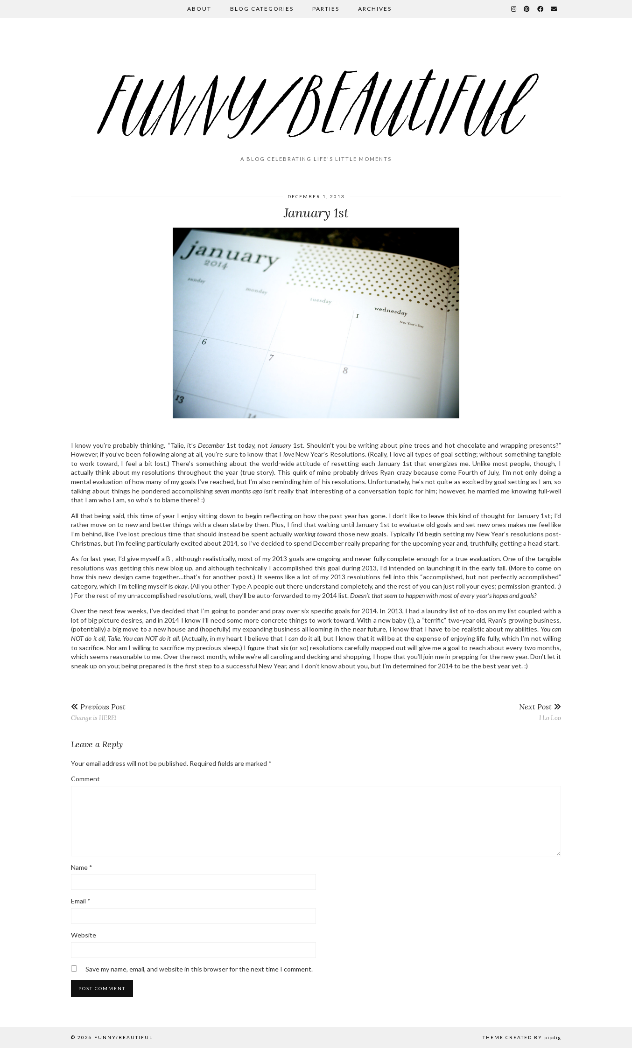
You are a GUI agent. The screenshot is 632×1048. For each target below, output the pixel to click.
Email (81, 901)
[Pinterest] (527, 9)
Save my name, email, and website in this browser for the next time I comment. (199, 969)
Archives (375, 8)
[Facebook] (540, 9)
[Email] (554, 9)
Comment (85, 779)
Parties (325, 8)
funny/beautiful (123, 1037)
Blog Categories (262, 8)
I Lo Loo (540, 712)
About (199, 8)
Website (83, 935)
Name (81, 867)
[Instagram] (514, 9)
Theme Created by (522, 1037)
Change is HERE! (98, 712)
